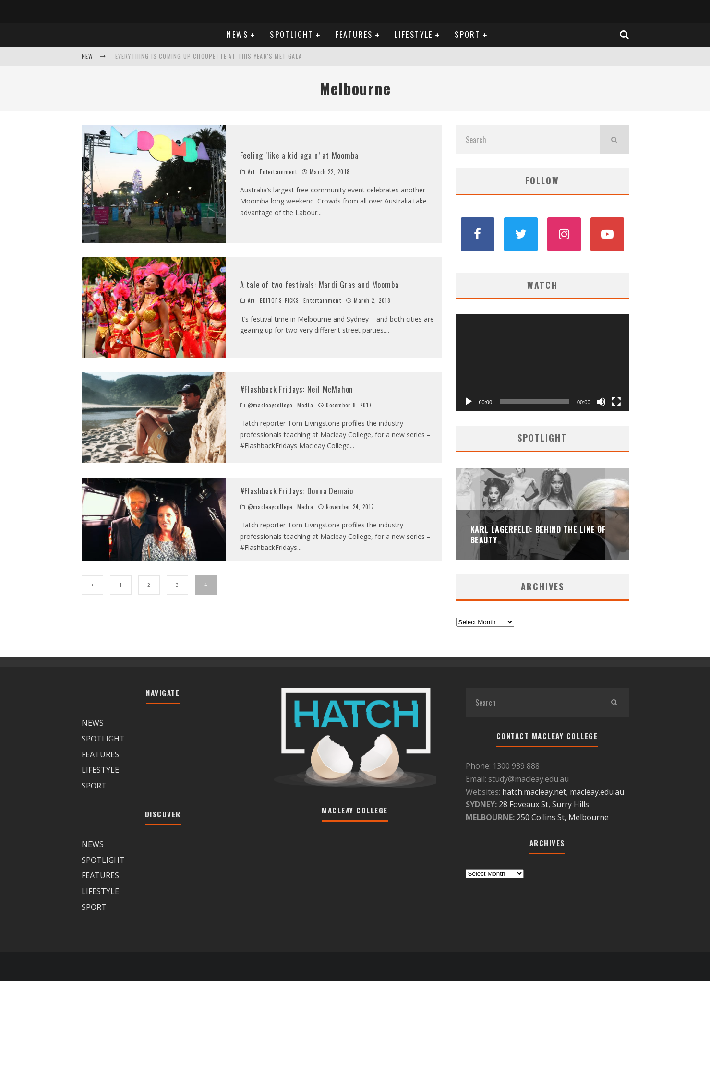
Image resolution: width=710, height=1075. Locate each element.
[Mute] (601, 401)
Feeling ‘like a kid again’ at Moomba (299, 155)
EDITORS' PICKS (279, 300)
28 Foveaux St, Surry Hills (544, 804)
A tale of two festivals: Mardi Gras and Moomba (319, 284)
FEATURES (354, 34)
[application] (542, 362)
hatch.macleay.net (534, 792)
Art (251, 171)
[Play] (468, 401)
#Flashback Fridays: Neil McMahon (296, 389)
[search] (614, 139)
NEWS (237, 34)
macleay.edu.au (597, 792)
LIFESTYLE (414, 34)
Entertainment (278, 171)
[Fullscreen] (616, 401)
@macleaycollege (270, 405)
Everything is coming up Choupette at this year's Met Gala (208, 56)
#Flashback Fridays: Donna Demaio (297, 491)
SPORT (468, 34)
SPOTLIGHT (291, 34)
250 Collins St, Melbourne (564, 817)
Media (305, 405)
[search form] (528, 139)
